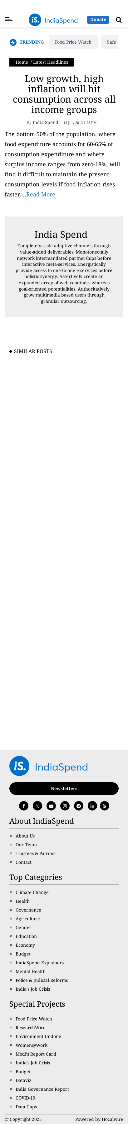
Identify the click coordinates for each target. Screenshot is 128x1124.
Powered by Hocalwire (99, 1119)
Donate (98, 19)
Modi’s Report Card (36, 1054)
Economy (25, 945)
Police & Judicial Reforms (42, 980)
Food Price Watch (73, 42)
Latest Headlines (50, 62)
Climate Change (32, 892)
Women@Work (31, 1045)
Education (26, 936)
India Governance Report (42, 1089)
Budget (23, 954)
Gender (24, 927)
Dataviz (23, 1080)
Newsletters (64, 788)
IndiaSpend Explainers (40, 963)
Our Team (26, 845)
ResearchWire (31, 1027)
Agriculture (28, 919)
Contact (24, 862)
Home (22, 62)
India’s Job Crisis (33, 989)
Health (23, 901)
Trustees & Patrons (35, 853)
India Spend (60, 234)
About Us (25, 836)
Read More (40, 194)
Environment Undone (38, 1036)
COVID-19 (25, 1098)
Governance (28, 910)
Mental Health (31, 971)
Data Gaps (26, 1107)
